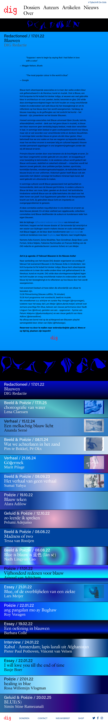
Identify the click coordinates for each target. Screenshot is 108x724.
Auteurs (51, 7)
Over (28, 13)
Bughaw (51, 235)
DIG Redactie (15, 45)
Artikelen (71, 7)
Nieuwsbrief (63, 718)
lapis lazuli (75, 231)
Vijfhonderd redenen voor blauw (49, 222)
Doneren (24, 718)
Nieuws (91, 7)
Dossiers (31, 7)
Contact (42, 718)
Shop (81, 718)
